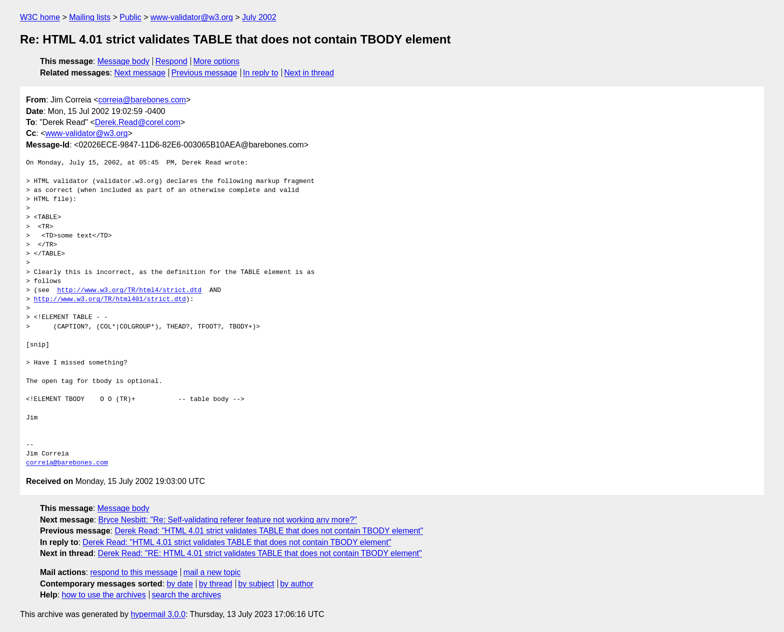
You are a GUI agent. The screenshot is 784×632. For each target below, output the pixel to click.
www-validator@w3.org (191, 17)
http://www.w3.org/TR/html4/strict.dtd (129, 290)
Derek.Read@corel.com (137, 122)
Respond (172, 61)
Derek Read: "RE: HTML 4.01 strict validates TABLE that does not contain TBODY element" (260, 553)
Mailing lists (89, 17)
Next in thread (309, 72)
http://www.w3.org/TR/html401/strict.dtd (110, 299)
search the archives (187, 594)
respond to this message (133, 572)
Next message (140, 72)
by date (179, 584)
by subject (256, 584)
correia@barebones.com (142, 100)
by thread (215, 584)
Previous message (205, 72)
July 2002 (259, 17)
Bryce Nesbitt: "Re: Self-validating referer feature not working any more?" (227, 520)
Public (131, 17)
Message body (124, 61)
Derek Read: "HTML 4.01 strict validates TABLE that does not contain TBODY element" (268, 530)
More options (217, 61)
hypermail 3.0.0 (157, 614)
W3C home (40, 17)
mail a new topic (212, 572)
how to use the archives (104, 594)
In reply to (260, 72)
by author (297, 584)
